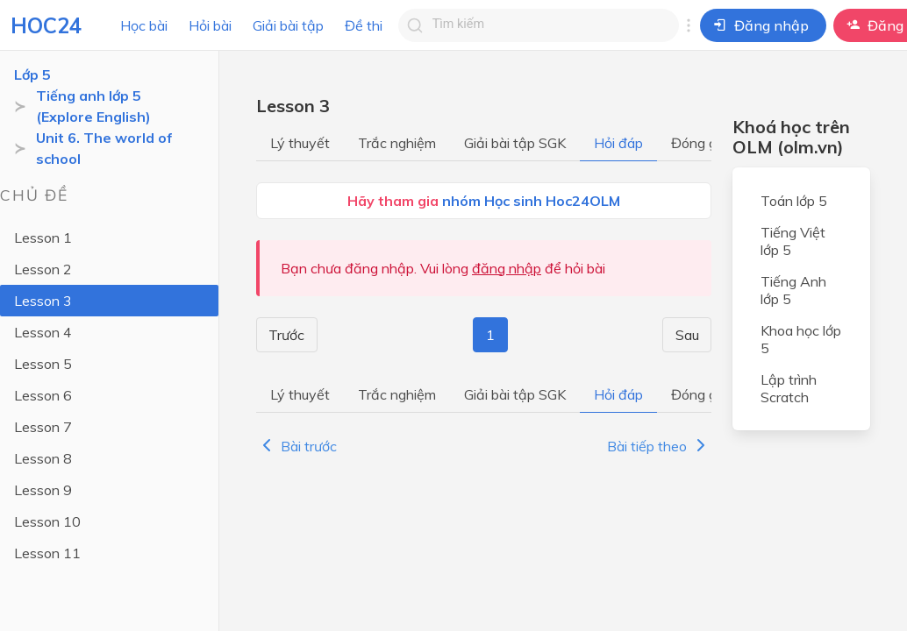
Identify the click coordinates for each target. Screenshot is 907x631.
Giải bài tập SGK (515, 143)
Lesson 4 (43, 332)
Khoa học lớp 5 (801, 339)
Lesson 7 (43, 427)
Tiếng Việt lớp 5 (793, 241)
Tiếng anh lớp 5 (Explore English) (93, 106)
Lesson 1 (43, 237)
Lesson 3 (43, 300)
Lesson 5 (43, 363)
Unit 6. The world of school (104, 148)
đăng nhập (506, 268)
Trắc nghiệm (397, 143)
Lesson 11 (47, 553)
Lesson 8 (43, 458)
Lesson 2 (43, 269)
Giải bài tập (288, 25)
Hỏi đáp (618, 143)
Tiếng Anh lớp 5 (793, 290)
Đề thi (363, 25)
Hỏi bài (210, 25)
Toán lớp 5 (794, 200)
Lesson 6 (43, 395)
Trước (286, 335)
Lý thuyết (300, 143)
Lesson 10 (47, 521)
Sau (688, 335)
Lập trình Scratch (789, 388)
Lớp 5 (32, 74)
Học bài (144, 25)
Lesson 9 (43, 490)
